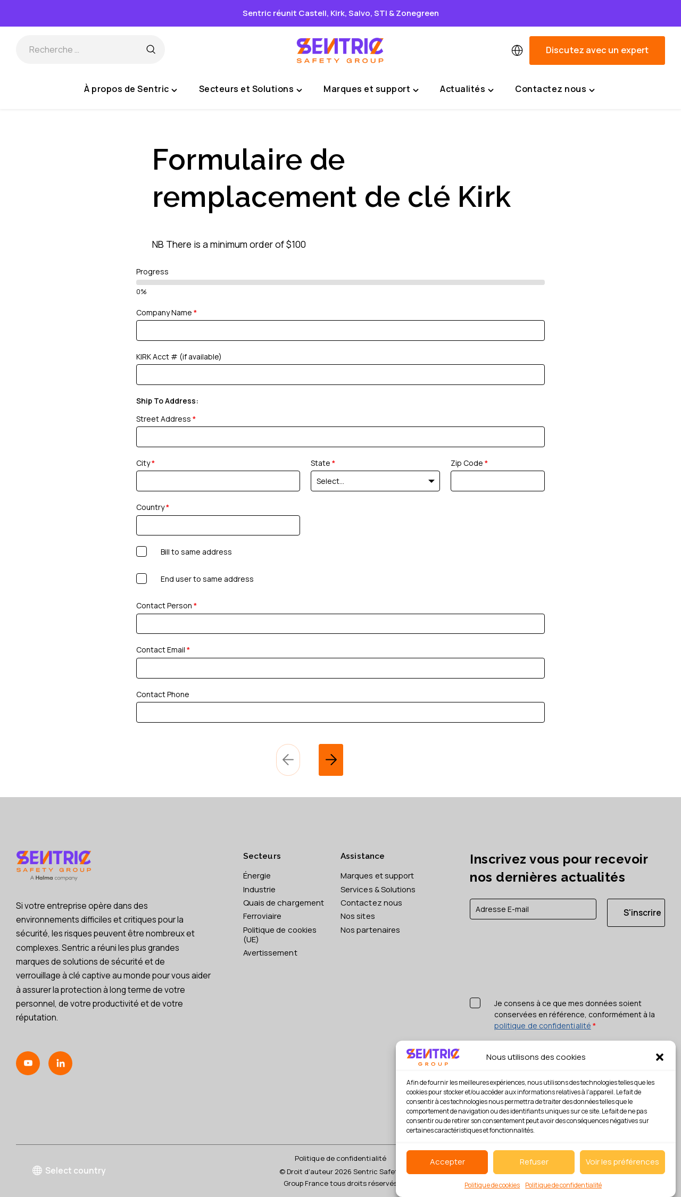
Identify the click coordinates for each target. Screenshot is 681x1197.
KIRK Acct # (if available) (179, 356)
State (323, 463)
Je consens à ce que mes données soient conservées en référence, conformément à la (574, 1015)
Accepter (447, 1161)
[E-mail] (533, 909)
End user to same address (207, 579)
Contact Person (166, 605)
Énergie (258, 875)
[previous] (288, 760)
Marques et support (378, 875)
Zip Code (469, 463)
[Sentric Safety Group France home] (340, 50)
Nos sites (358, 917)
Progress (152, 271)
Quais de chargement (267, 908)
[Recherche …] (150, 50)
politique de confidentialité (542, 1026)
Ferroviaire (263, 926)
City (145, 463)
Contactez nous (372, 903)
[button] (659, 1057)
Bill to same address (196, 552)
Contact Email (163, 649)
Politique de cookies (492, 1185)
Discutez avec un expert (597, 50)
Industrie (260, 889)
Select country (69, 1170)
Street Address (166, 419)
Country (152, 507)
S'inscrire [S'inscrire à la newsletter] (643, 912)
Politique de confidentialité (563, 1185)
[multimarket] (517, 50)
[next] (331, 760)
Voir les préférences (622, 1161)
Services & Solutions (380, 889)
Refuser (534, 1161)
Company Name (166, 312)
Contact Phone (162, 694)
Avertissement (271, 964)
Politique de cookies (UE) (282, 945)
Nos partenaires (371, 930)
